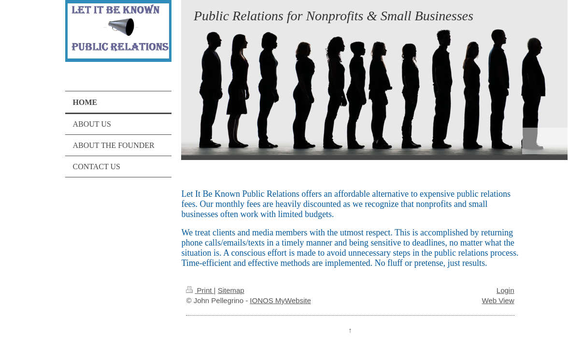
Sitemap (231, 290)
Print (200, 290)
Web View (498, 300)
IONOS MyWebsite (280, 300)
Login (505, 290)
